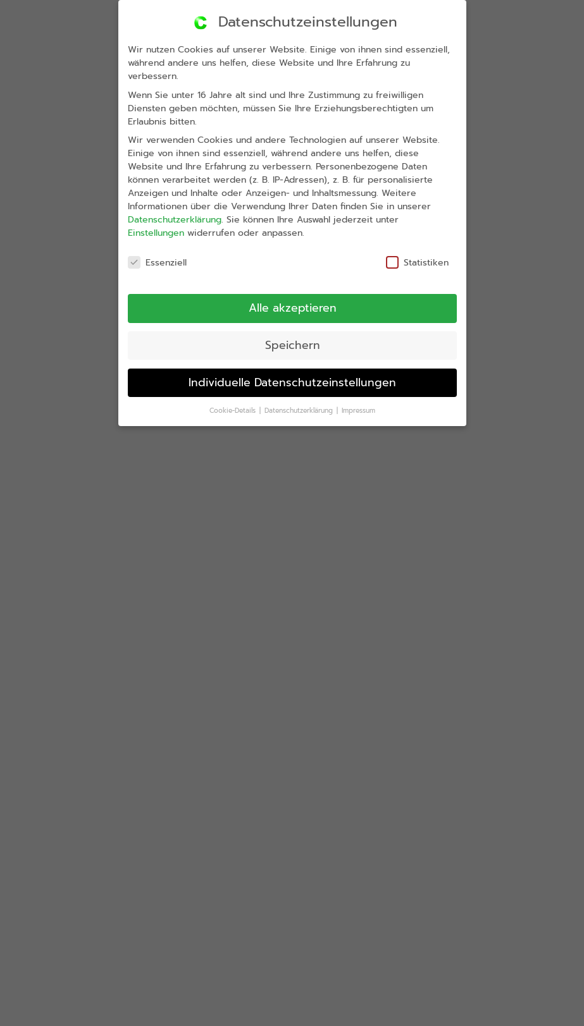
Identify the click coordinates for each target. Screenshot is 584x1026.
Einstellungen (145, 242)
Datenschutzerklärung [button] (302, 409)
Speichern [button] (289, 344)
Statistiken (408, 253)
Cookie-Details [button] (236, 414)
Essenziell (148, 272)
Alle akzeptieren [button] (286, 307)
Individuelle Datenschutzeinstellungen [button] (292, 381)
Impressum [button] (360, 405)
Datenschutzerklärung (163, 228)
